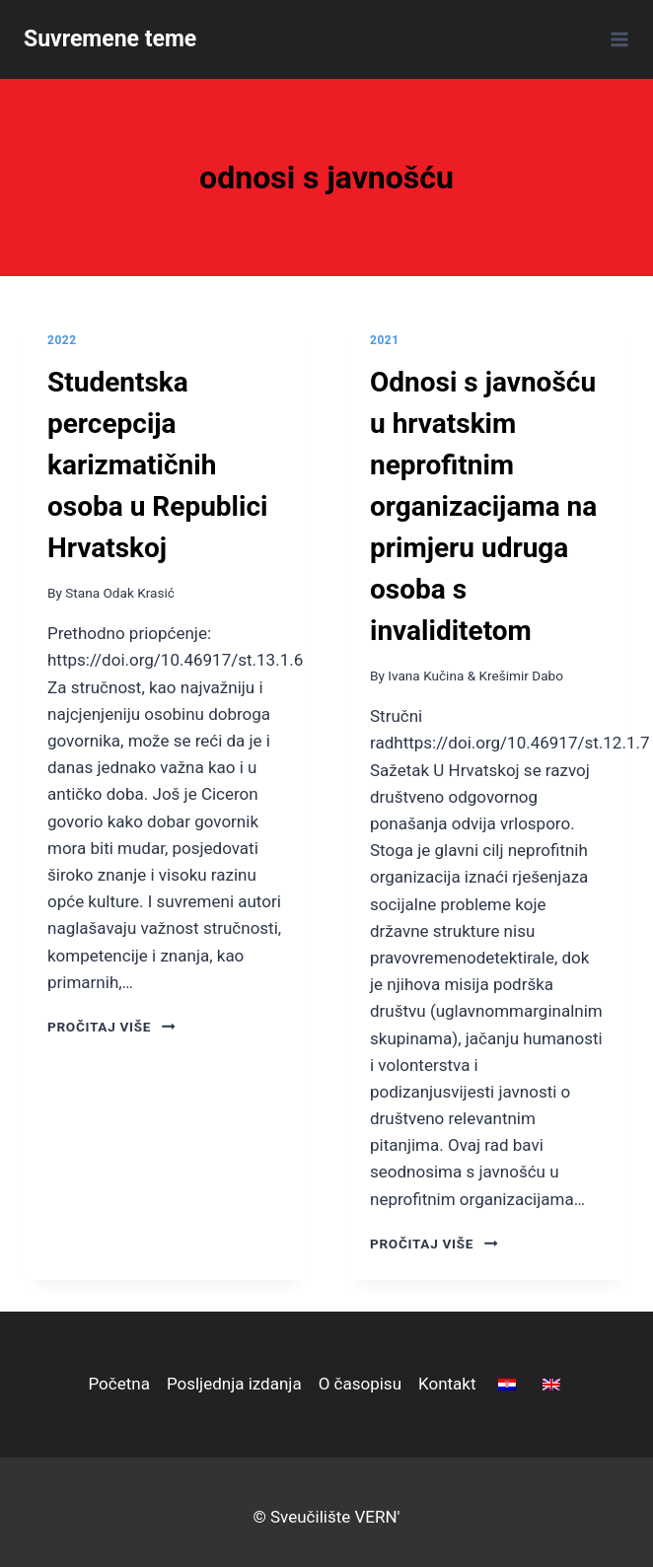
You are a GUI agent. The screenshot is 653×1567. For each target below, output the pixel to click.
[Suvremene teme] (110, 39)
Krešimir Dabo (521, 675)
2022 (62, 340)
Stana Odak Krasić (120, 593)
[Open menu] (616, 39)
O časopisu (360, 1383)
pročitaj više (111, 1026)
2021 (384, 340)
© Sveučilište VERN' (326, 1517)
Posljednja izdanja (234, 1383)
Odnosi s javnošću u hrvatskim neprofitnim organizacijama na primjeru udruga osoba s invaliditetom (483, 506)
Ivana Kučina (426, 675)
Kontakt (447, 1383)
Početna (118, 1383)
